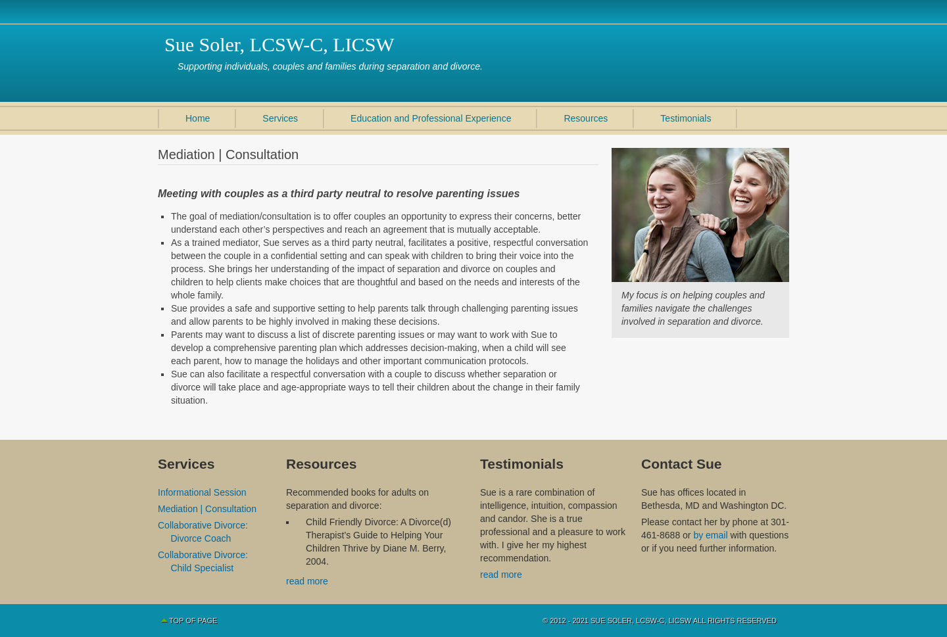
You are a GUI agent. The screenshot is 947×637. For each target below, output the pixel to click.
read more (307, 581)
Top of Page (193, 621)
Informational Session (202, 492)
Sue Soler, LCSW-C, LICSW (279, 44)
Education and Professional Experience (431, 118)
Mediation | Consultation (207, 509)
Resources (586, 118)
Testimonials (685, 118)
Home (197, 118)
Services (280, 118)
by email (711, 535)
